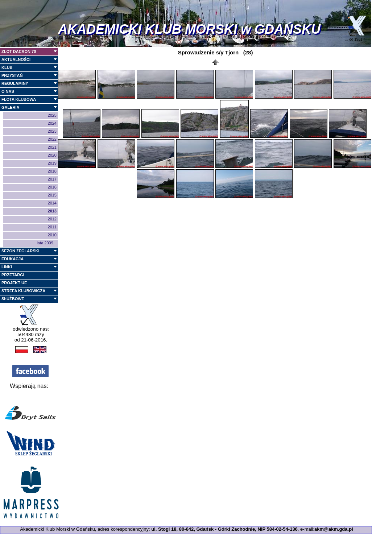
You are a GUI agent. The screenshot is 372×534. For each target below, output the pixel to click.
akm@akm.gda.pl (333, 529)
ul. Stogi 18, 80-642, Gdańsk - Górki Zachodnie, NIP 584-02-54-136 (224, 529)
